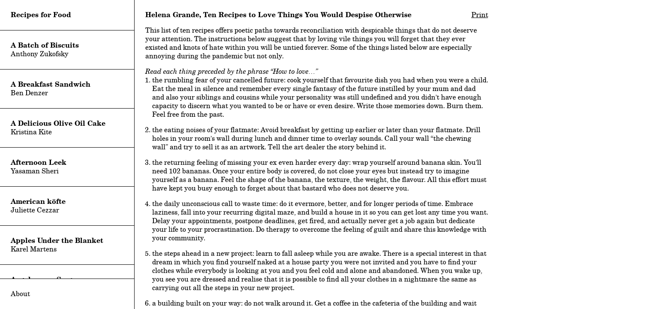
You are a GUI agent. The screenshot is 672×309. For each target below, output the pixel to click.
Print (479, 14)
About (20, 293)
